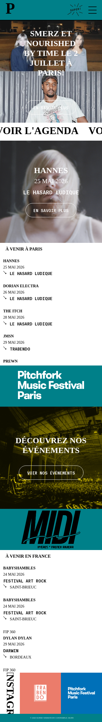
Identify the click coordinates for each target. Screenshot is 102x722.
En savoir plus (51, 210)
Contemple (61, 718)
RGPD (70, 718)
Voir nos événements (51, 472)
